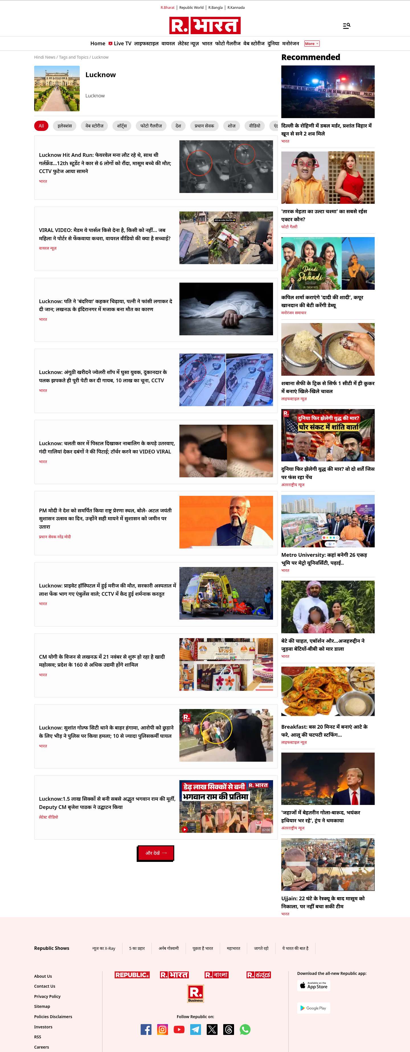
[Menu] (343, 25)
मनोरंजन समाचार (293, 312)
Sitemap (42, 1006)
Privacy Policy (47, 996)
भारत (43, 181)
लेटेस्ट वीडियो (48, 817)
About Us (43, 976)
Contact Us (44, 986)
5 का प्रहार (137, 948)
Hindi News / (46, 57)
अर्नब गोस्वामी (169, 948)
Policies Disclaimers (53, 1016)
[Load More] (156, 853)
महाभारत (233, 948)
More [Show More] (312, 43)
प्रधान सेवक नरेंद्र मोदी (55, 536)
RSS (37, 1036)
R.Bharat (168, 7)
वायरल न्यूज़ (47, 248)
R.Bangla (215, 7)
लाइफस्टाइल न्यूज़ (294, 398)
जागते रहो (261, 948)
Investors (43, 1027)
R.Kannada (236, 7)
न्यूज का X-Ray (103, 948)
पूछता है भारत (203, 948)
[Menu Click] (41, 126)
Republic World (191, 7)
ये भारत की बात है (295, 948)
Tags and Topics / (75, 57)
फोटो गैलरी (289, 226)
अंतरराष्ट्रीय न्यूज (292, 484)
